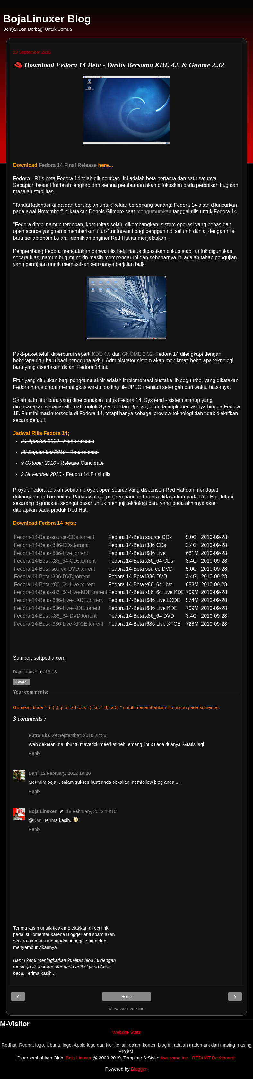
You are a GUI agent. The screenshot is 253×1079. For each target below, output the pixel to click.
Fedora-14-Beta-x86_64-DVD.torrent (55, 616)
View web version (126, 1008)
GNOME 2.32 (137, 354)
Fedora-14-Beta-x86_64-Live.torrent (54, 584)
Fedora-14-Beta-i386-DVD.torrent (52, 576)
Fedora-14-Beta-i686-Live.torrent (51, 553)
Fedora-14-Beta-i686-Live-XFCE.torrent (58, 624)
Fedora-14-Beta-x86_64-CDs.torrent (55, 561)
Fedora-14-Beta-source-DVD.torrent (54, 569)
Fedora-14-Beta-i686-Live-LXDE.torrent (58, 600)
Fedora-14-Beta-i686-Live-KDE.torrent (57, 608)
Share (21, 682)
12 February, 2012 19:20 (65, 773)
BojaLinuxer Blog (47, 19)
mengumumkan (153, 211)
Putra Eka (39, 735)
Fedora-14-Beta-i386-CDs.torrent (51, 545)
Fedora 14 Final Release (68, 165)
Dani (34, 773)
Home (126, 996)
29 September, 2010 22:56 (79, 735)
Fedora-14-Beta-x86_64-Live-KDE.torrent (60, 592)
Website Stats (126, 1032)
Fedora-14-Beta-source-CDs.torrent (54, 537)
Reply (34, 753)
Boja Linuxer (43, 811)
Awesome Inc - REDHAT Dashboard (197, 1057)
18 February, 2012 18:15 (91, 811)
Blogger (139, 1069)
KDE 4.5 (101, 354)
